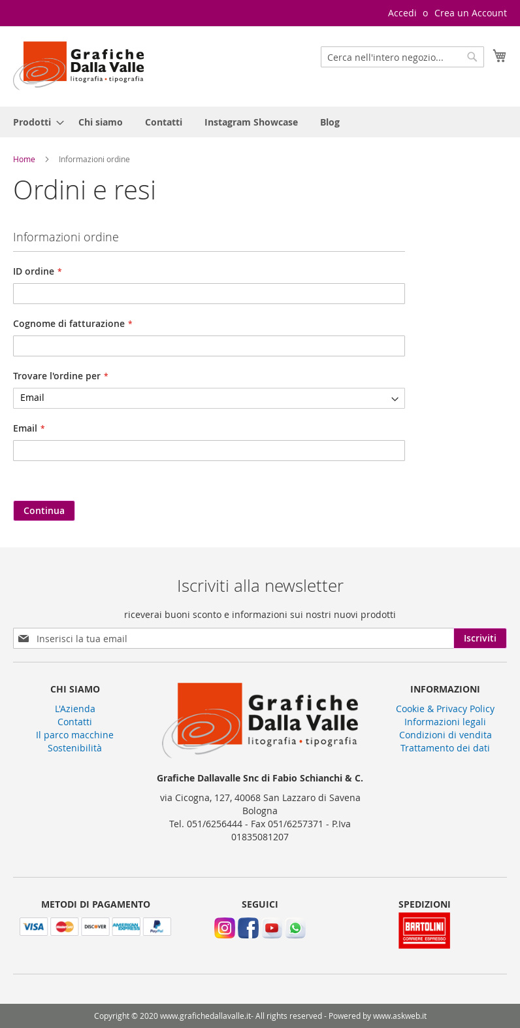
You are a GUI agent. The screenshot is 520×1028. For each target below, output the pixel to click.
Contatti (74, 721)
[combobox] (402, 56)
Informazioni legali (445, 721)
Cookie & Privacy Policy (445, 708)
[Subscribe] (480, 638)
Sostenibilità (75, 748)
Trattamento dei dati (445, 748)
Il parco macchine (75, 734)
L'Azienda (75, 708)
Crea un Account (470, 13)
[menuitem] (34, 122)
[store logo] (78, 65)
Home (25, 159)
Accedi (402, 13)
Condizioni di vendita (445, 734)
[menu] (260, 122)
